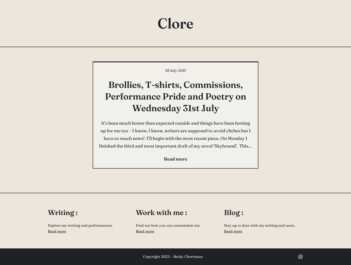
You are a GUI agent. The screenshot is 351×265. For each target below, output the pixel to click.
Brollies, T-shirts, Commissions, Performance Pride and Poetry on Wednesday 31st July (175, 96)
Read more (57, 231)
